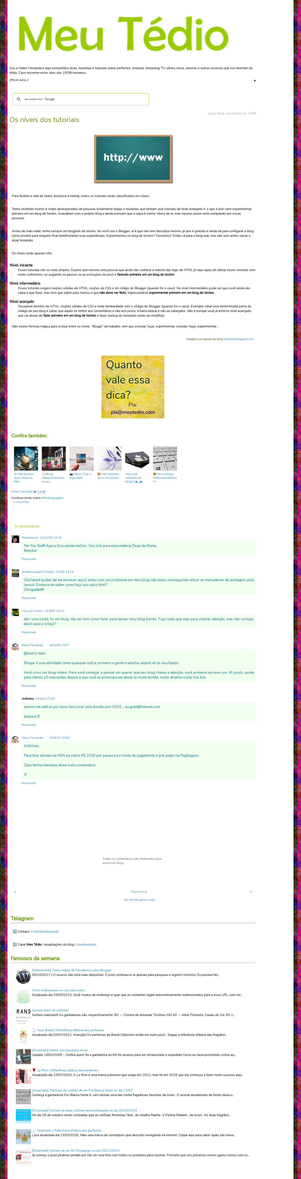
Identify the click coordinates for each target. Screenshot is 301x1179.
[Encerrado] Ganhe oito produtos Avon (60, 1050)
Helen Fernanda (32, 645)
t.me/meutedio (85, 944)
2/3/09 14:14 (64, 572)
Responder (29, 559)
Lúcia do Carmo (32, 611)
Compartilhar (21, 502)
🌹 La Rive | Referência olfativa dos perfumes (65, 1070)
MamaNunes (30, 537)
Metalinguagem (52, 498)
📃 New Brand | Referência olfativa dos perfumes (68, 1030)
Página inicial (139, 891)
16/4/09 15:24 (54, 611)
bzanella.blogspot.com (239, 339)
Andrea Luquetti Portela (38, 572)
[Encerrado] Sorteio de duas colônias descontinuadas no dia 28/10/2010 (84, 1110)
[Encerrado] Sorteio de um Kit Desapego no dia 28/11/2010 (76, 1150)
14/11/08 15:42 (51, 537)
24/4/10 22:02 (45, 698)
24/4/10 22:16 (59, 738)
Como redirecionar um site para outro (58, 990)
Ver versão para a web (139, 900)
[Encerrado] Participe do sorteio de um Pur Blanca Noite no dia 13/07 (82, 1090)
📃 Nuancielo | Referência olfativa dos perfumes (67, 1130)
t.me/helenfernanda (45, 931)
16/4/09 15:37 (59, 645)
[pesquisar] (80, 99)
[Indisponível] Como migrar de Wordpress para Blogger (72, 970)
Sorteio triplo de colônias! (50, 1010)
